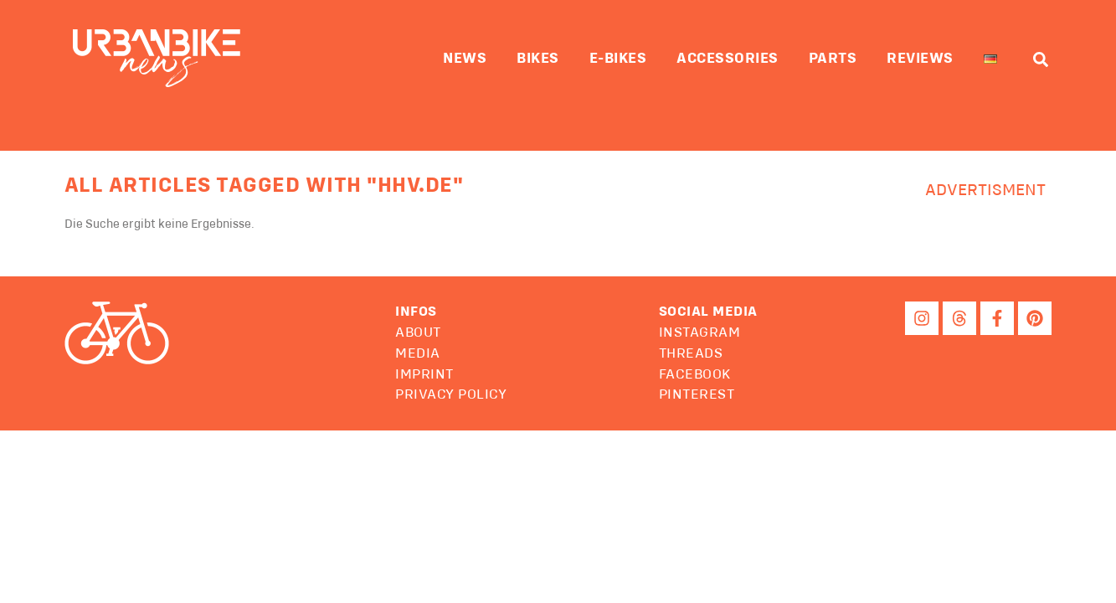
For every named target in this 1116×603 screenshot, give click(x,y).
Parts (833, 58)
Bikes (538, 58)
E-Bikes (618, 58)
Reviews (920, 58)
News (464, 58)
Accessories (727, 58)
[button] (708, 313)
